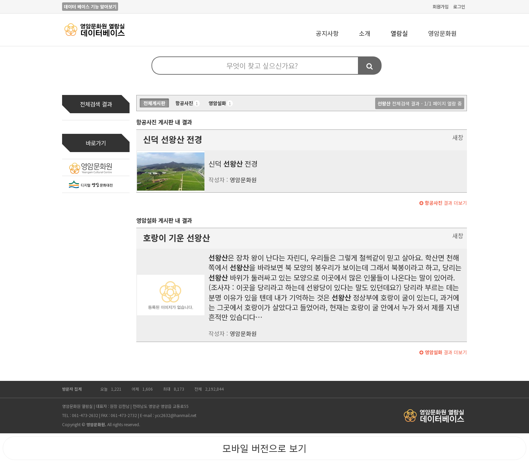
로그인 (459, 6)
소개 (364, 33)
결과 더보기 (443, 202)
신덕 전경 (172, 139)
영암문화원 (442, 33)
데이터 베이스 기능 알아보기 (90, 6)
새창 (458, 137)
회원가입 (441, 6)
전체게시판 (154, 103)
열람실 (399, 33)
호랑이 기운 (176, 238)
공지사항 (327, 33)
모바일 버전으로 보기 (264, 448)
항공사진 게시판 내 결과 (164, 122)
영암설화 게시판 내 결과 (164, 220)
